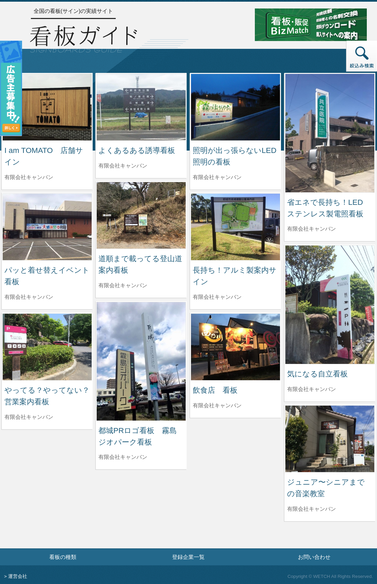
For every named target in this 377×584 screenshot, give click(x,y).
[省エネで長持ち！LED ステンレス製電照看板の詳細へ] (329, 133)
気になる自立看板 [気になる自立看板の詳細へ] (317, 374)
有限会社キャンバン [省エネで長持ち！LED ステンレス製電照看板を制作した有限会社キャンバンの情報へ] (311, 229)
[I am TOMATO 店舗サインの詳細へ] (47, 107)
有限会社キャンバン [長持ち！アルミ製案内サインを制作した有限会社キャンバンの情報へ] (217, 297)
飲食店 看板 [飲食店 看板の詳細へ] (215, 390)
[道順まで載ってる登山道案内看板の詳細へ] (141, 215)
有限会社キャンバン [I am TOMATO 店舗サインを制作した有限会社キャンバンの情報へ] (28, 177)
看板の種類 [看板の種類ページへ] (62, 557)
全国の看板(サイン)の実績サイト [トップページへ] (73, 11)
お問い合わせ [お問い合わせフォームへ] (314, 557)
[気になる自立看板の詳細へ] (329, 304)
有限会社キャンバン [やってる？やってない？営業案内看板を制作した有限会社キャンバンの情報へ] (28, 417)
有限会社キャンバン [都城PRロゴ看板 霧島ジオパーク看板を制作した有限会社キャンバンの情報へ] (122, 457)
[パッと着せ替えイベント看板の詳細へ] (47, 226)
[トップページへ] (83, 38)
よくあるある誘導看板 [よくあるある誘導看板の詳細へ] (136, 150)
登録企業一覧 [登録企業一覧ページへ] (188, 557)
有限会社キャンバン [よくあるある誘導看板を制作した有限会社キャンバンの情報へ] (122, 166)
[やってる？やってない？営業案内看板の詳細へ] (47, 346)
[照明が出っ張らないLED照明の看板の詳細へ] (235, 107)
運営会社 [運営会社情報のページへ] (17, 576)
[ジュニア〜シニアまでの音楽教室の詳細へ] (329, 438)
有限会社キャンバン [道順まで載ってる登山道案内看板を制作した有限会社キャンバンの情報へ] (122, 285)
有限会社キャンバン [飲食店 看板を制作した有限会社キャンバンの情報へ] (217, 405)
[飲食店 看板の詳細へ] (235, 346)
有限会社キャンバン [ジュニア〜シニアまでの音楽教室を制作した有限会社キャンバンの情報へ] (311, 509)
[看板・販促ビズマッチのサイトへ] (311, 24)
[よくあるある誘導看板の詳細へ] (141, 107)
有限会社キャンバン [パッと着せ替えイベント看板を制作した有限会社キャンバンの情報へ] (28, 297)
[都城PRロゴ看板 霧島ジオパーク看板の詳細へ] (141, 361)
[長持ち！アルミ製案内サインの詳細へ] (235, 226)
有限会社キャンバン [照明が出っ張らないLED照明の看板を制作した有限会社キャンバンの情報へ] (217, 177)
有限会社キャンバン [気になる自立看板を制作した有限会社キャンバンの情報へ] (311, 389)
